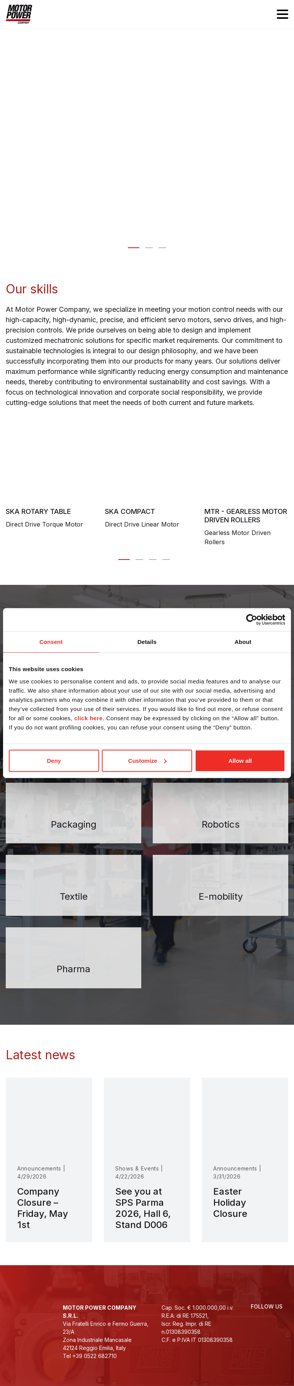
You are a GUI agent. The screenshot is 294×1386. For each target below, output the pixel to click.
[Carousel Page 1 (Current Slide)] (124, 559)
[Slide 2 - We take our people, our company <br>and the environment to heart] (162, 247)
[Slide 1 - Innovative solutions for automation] (149, 247)
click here (88, 717)
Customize (147, 760)
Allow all (240, 760)
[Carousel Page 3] (153, 559)
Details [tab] (147, 642)
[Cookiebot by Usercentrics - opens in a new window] (251, 620)
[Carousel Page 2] (139, 559)
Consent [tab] (51, 642)
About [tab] (243, 642)
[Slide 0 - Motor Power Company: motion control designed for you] (133, 247)
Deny (54, 760)
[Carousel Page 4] (166, 559)
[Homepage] (19, 14)
